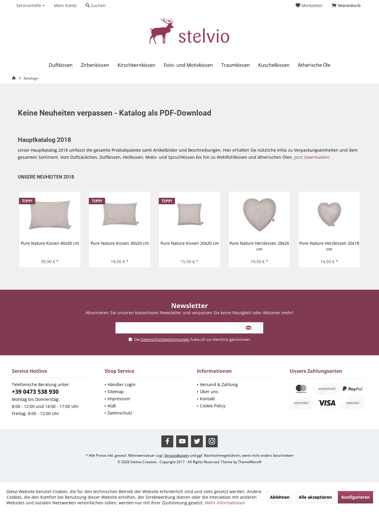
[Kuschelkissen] (274, 65)
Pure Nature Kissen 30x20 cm (120, 243)
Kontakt (207, 398)
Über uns (209, 391)
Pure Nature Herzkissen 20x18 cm (329, 246)
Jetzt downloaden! (312, 157)
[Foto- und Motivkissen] (188, 65)
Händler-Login (121, 384)
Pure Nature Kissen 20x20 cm (189, 243)
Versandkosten (176, 455)
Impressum (118, 398)
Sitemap (115, 391)
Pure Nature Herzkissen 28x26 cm (259, 246)
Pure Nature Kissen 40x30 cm (50, 243)
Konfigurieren (355, 497)
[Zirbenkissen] (95, 65)
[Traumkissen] (235, 65)
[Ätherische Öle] (314, 65)
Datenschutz (119, 413)
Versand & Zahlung (219, 384)
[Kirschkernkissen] (136, 65)
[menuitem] (347, 5)
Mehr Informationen (225, 502)
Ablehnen (280, 497)
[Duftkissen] (61, 65)
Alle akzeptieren (315, 497)
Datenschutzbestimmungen (165, 339)
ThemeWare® (249, 461)
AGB (111, 406)
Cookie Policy (212, 406)
